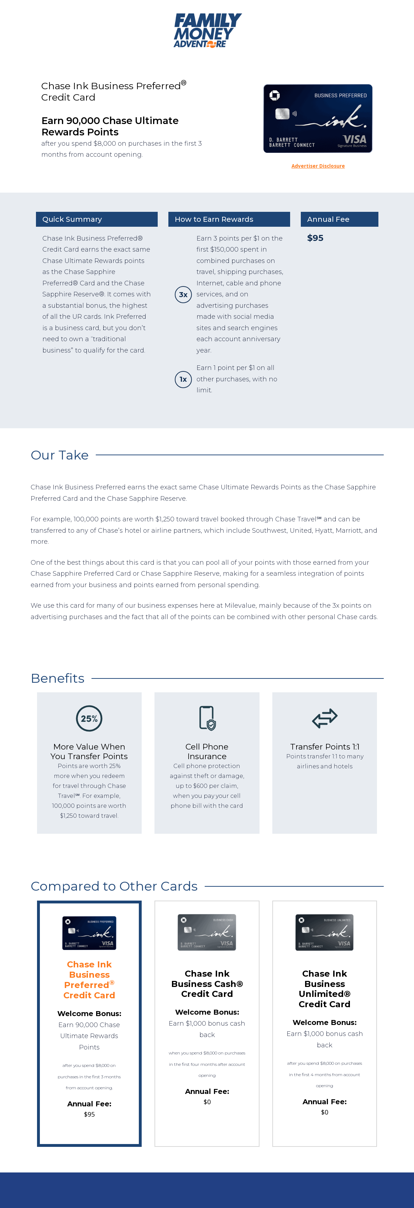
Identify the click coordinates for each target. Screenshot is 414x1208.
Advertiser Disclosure (318, 166)
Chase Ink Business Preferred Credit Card (89, 979)
